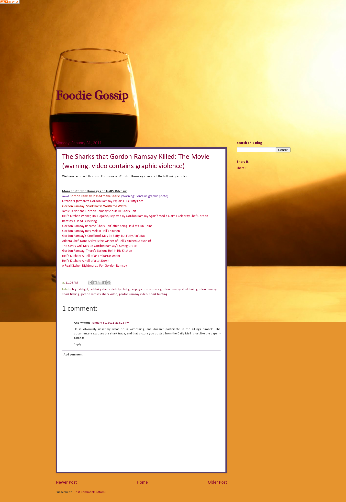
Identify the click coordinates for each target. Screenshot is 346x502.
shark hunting (158, 294)
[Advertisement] (173, 46)
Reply (77, 344)
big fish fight (80, 289)
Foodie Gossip (92, 95)
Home (142, 482)
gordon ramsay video (133, 294)
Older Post (217, 482)
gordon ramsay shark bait (177, 289)
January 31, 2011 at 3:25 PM (110, 322)
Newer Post (66, 482)
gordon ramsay (148, 289)
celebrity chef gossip (123, 289)
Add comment (73, 354)
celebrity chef (99, 289)
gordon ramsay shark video (98, 294)
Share (240, 168)
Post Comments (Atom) (90, 492)
